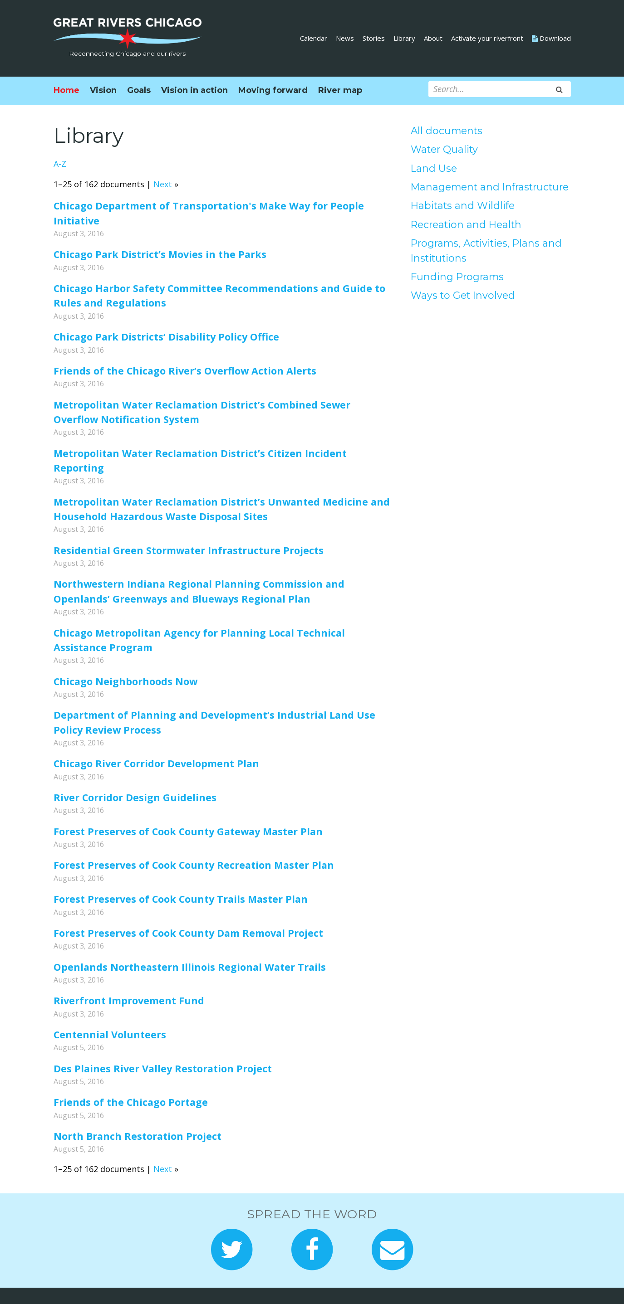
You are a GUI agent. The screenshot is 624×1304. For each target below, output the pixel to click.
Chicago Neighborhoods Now (125, 681)
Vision (103, 90)
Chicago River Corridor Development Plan (156, 763)
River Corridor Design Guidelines (135, 797)
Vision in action (194, 90)
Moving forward (273, 90)
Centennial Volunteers (110, 1034)
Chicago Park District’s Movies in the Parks (160, 254)
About (433, 38)
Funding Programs (457, 276)
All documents (446, 130)
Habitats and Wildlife (463, 205)
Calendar (313, 38)
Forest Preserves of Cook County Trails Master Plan (181, 898)
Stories (374, 38)
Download (551, 38)
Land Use (434, 168)
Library (404, 38)
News (345, 38)
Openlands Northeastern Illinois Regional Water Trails (190, 966)
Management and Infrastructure (490, 187)
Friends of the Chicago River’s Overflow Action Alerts (185, 370)
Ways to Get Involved (463, 295)
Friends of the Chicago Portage (131, 1102)
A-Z (60, 163)
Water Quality (444, 149)
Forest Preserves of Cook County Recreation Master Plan (194, 864)
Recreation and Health (466, 224)
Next (162, 184)
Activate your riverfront (487, 38)
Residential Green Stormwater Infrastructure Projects (189, 550)
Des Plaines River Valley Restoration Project (163, 1068)
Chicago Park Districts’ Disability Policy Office (166, 336)
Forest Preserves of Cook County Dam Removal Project (188, 932)
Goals (139, 90)
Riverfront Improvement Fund (129, 1000)
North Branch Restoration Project (137, 1136)
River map (340, 90)
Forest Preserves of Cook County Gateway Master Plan (188, 831)
